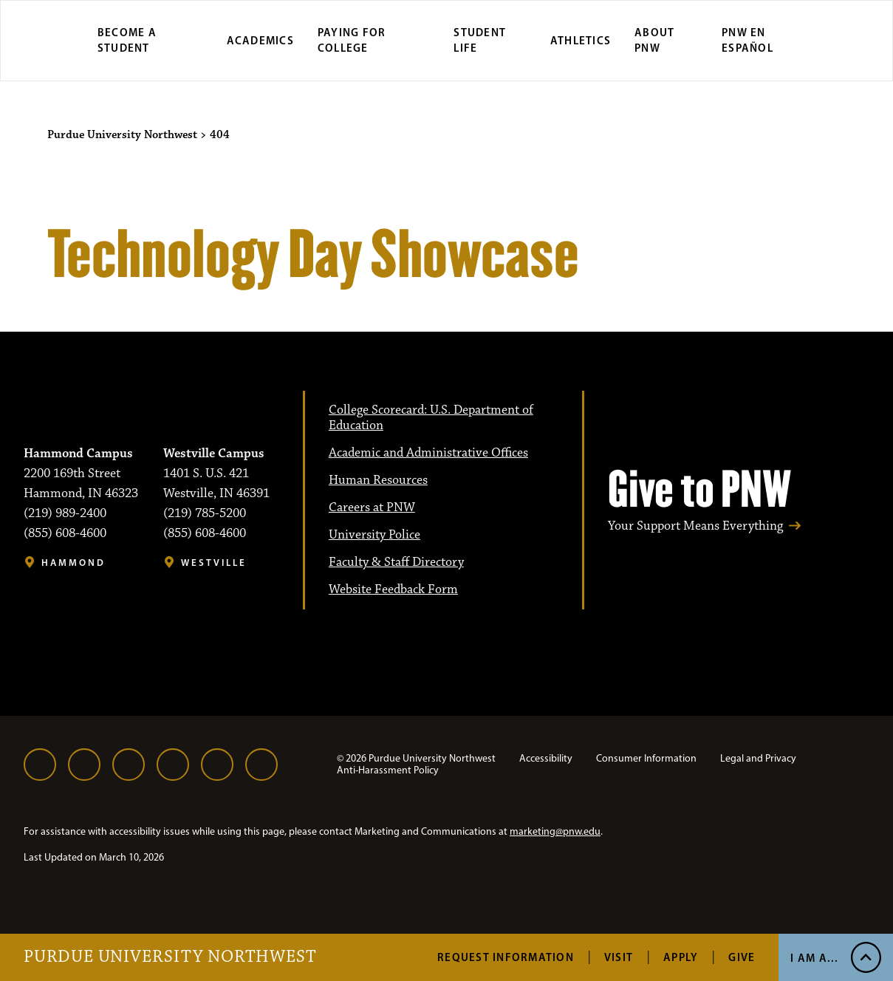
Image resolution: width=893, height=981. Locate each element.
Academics (260, 40)
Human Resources (378, 480)
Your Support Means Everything (695, 526)
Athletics (580, 40)
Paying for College (352, 40)
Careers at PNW (372, 507)
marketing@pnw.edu (555, 831)
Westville (214, 562)
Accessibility (545, 758)
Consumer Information (646, 758)
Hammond (73, 562)
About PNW (654, 40)
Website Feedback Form (393, 589)
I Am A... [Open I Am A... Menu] (814, 958)
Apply (680, 957)
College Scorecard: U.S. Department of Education (431, 418)
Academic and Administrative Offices (428, 453)
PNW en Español (747, 40)
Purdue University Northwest (170, 957)
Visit (618, 957)
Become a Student (127, 40)
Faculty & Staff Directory (396, 562)
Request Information (505, 957)
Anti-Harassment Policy (388, 770)
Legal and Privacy (758, 758)
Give (741, 957)
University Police (374, 535)
